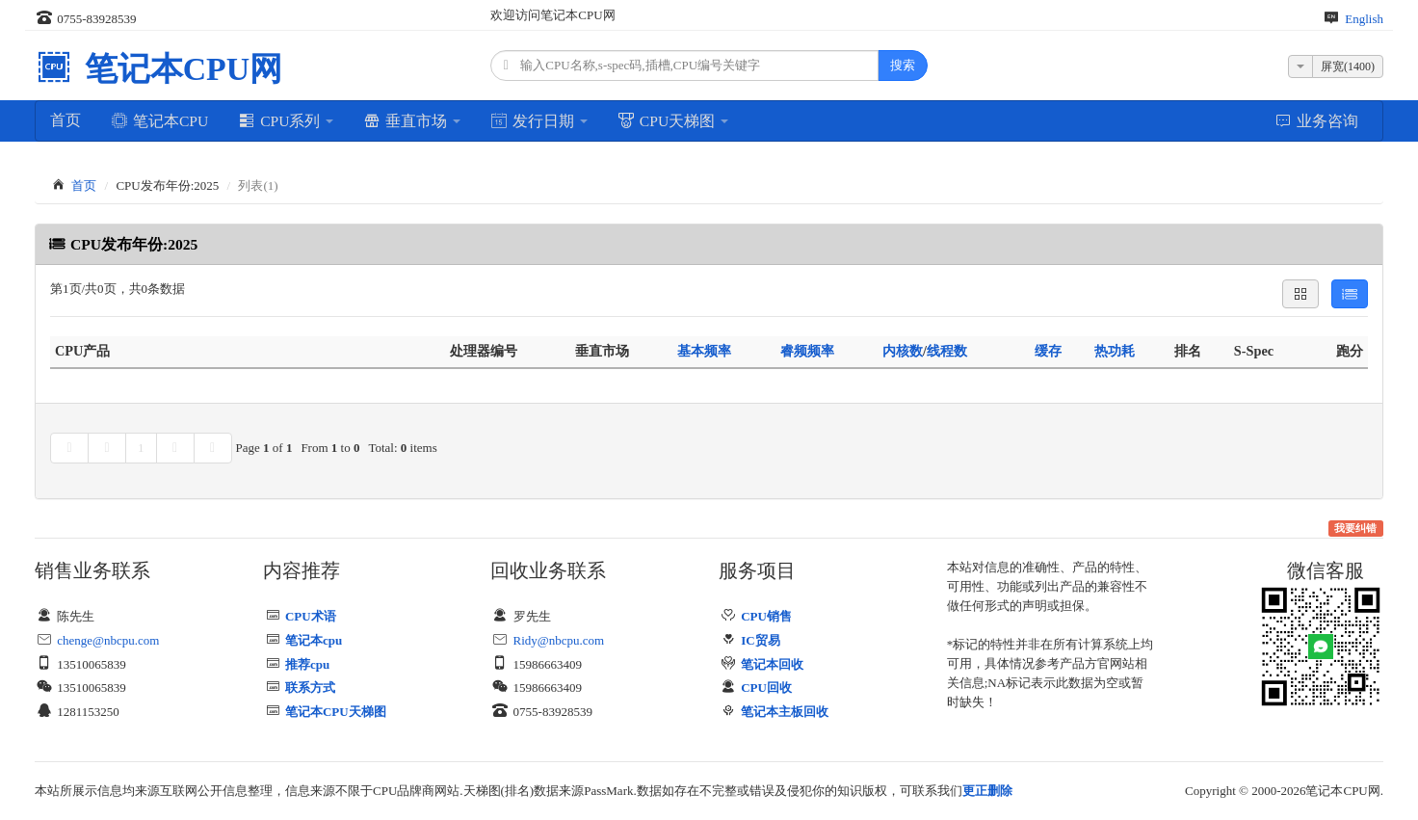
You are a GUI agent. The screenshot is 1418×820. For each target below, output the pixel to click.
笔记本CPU (159, 120)
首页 (65, 120)
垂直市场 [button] (411, 120)
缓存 (1048, 350)
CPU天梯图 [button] (672, 120)
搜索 (902, 65)
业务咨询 (1316, 120)
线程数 (947, 350)
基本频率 (704, 350)
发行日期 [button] (539, 120)
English (1364, 19)
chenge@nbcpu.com (108, 640)
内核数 (902, 350)
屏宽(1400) (1348, 66)
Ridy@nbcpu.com (559, 640)
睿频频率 (807, 350)
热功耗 (1114, 350)
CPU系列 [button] (285, 120)
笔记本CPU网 (179, 69)
